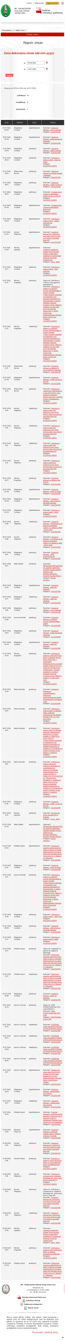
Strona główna (6, 30)
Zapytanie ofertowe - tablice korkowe (52, 150)
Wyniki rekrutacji (49, 579)
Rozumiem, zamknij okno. (45, 1332)
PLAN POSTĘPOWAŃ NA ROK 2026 (51, 1013)
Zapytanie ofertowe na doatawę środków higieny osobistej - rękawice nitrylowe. (52, 1133)
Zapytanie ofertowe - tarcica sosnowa (52, 129)
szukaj (29, 3)
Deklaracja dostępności (31, 1304)
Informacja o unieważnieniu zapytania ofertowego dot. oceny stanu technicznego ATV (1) (52, 1177)
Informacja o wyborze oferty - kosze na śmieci (52, 160)
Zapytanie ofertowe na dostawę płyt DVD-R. (51, 480)
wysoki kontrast (52, 3)
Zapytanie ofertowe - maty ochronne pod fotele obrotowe (52, 501)
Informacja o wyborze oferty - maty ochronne (51, 269)
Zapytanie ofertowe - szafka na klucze (52, 184)
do (15, 69)
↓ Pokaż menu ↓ (32, 34)
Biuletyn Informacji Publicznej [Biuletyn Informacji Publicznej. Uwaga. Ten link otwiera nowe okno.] (32, 1297)
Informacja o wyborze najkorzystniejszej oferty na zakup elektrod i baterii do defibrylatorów (52, 1162)
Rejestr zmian (20, 30)
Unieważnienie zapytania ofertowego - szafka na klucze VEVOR (52, 194)
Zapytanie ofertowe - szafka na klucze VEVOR (52, 380)
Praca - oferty (55, 262)
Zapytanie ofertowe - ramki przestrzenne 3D (50, 554)
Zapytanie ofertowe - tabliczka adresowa (50, 587)
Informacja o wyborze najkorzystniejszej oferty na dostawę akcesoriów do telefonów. (52, 1251)
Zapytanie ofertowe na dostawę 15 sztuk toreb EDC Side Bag (52, 368)
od (15, 63)
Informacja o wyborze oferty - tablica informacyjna (51, 221)
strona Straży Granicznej (62, 3)
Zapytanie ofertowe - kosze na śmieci (52, 490)
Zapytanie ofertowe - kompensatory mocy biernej (51, 1091)
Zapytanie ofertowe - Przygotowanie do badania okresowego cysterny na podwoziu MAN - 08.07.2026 (52, 526)
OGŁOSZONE (56, 132)
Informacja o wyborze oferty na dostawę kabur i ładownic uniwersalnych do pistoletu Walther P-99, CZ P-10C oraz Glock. (52, 714)
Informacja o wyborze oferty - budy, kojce (52, 916)
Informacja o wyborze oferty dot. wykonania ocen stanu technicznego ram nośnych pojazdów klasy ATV (52, 412)
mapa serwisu (38, 3)
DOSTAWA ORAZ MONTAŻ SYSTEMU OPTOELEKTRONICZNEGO (52, 1027)
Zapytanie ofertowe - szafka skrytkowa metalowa (52, 139)
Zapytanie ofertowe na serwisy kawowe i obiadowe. (52, 173)
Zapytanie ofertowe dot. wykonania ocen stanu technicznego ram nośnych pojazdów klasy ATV (51, 236)
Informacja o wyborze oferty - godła (51, 938)
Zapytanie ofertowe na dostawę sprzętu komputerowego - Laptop (52, 620)
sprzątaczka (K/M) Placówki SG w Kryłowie (51, 815)
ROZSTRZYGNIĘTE (50, 166)
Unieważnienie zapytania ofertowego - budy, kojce (52, 207)
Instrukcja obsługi (31, 1300)
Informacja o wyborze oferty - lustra (51, 511)
